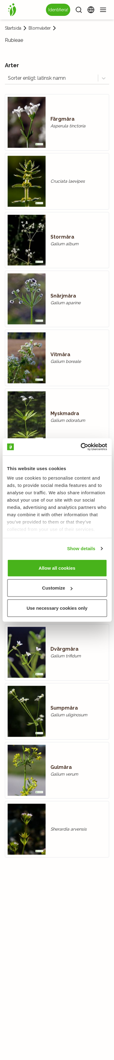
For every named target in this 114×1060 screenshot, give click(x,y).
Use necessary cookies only (56, 607)
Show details (81, 548)
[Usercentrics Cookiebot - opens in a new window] (81, 447)
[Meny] (103, 9)
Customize (57, 587)
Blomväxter (40, 28)
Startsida (13, 28)
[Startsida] (12, 9)
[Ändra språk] (91, 9)
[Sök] (79, 9)
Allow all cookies (57, 567)
